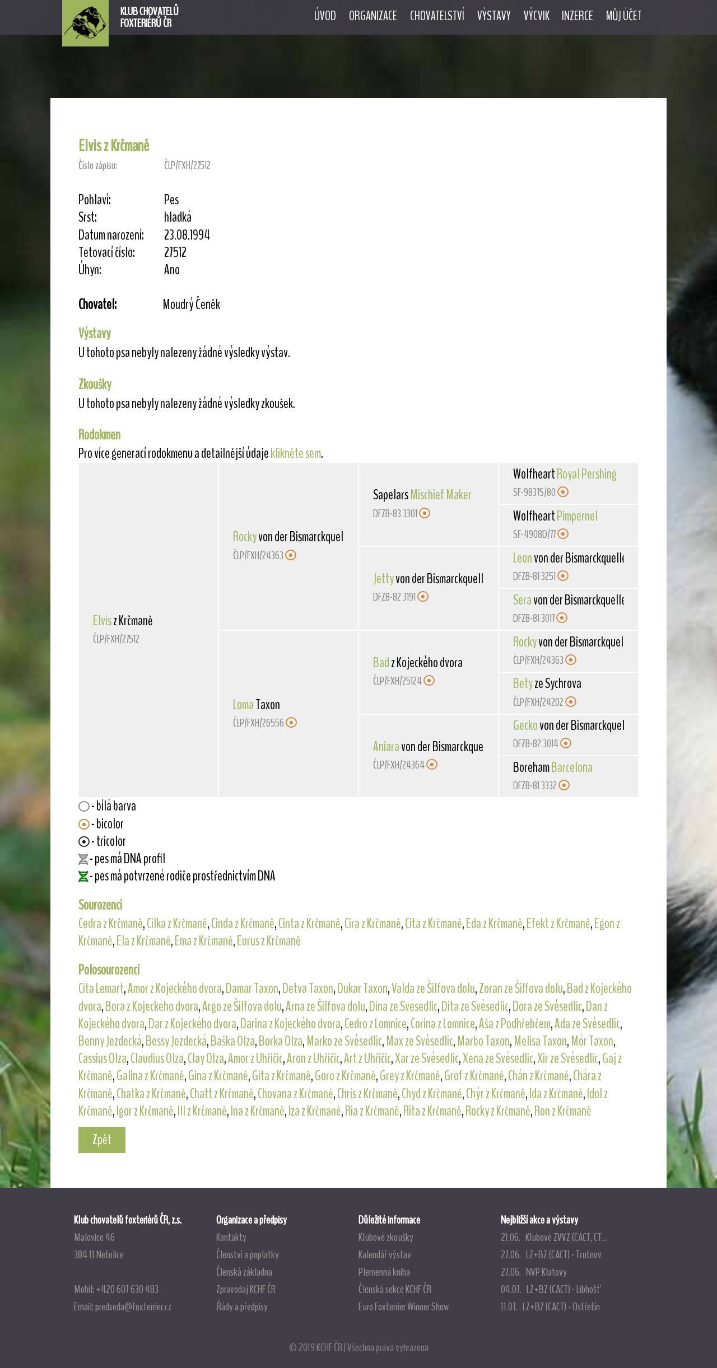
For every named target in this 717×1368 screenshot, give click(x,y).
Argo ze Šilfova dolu (242, 1006)
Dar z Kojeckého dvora (192, 1023)
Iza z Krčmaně (314, 1111)
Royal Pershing (587, 474)
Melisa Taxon (540, 1041)
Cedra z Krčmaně (110, 923)
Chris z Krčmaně (367, 1093)
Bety (523, 683)
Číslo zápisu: (97, 165)
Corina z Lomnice (443, 1023)
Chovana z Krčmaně (295, 1093)
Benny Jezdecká (110, 1041)
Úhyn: (89, 270)
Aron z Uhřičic (313, 1058)
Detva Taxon (307, 988)
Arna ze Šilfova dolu (325, 1006)
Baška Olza (233, 1041)
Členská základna (244, 1272)
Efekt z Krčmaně (558, 923)
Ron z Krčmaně (563, 1111)
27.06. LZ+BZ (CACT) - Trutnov (551, 1254)
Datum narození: (111, 235)
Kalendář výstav (384, 1254)
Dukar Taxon (362, 988)
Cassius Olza (102, 1058)
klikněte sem (296, 453)
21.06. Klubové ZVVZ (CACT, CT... (554, 1237)
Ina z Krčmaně (258, 1111)
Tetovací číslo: (106, 252)
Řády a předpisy (242, 1306)
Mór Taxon (592, 1041)
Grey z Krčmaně (410, 1075)
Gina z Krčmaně (218, 1075)
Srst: (87, 217)
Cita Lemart (101, 988)
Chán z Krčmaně (538, 1075)
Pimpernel (577, 516)
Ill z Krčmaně (202, 1111)
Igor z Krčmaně (145, 1111)
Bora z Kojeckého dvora (151, 1006)
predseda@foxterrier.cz (133, 1306)
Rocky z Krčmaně (497, 1111)
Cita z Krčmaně (433, 923)
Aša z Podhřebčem (515, 1023)
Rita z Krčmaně (432, 1111)
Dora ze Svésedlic (547, 1006)
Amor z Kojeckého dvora (175, 988)
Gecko (525, 725)
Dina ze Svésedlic (403, 1006)
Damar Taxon (252, 988)
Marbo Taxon (483, 1041)
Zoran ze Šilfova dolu (521, 988)
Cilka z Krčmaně (177, 923)
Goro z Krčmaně (345, 1075)
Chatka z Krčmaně (151, 1093)
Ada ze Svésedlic (587, 1023)
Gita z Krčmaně (281, 1075)
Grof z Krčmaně (474, 1075)
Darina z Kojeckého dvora (290, 1023)
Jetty (383, 578)
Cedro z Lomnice (375, 1023)
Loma (243, 704)
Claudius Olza (157, 1058)
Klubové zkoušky (385, 1237)
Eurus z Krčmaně (269, 940)
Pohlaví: (94, 200)
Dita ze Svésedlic (475, 1006)
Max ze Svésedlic (419, 1041)
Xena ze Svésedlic (498, 1058)
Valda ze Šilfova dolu (433, 988)
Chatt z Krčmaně (222, 1093)
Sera (522, 600)
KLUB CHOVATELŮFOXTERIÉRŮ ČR (149, 17)
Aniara (386, 746)
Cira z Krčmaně (372, 923)
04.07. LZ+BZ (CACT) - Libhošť (550, 1289)
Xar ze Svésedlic (427, 1058)
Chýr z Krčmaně (495, 1093)
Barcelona (572, 767)
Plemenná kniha (384, 1272)
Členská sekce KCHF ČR (394, 1289)
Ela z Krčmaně (144, 940)
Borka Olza (280, 1041)
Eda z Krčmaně (494, 923)
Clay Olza (206, 1058)
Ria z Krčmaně (372, 1111)
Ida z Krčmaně (556, 1093)
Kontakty (231, 1237)
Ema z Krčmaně (204, 940)
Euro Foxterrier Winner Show (403, 1306)
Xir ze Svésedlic (567, 1058)
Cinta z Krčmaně (309, 923)
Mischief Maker (441, 494)
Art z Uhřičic (367, 1058)
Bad (381, 662)
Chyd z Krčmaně (432, 1093)
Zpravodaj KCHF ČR (246, 1289)
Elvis (102, 620)
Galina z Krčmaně (150, 1075)
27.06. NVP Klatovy (534, 1272)
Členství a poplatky (247, 1254)
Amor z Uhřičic (255, 1058)
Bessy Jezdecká (176, 1041)
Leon (522, 558)
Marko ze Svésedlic (344, 1041)
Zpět (101, 1139)
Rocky (245, 536)
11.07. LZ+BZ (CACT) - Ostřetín (550, 1306)
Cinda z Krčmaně (242, 923)
